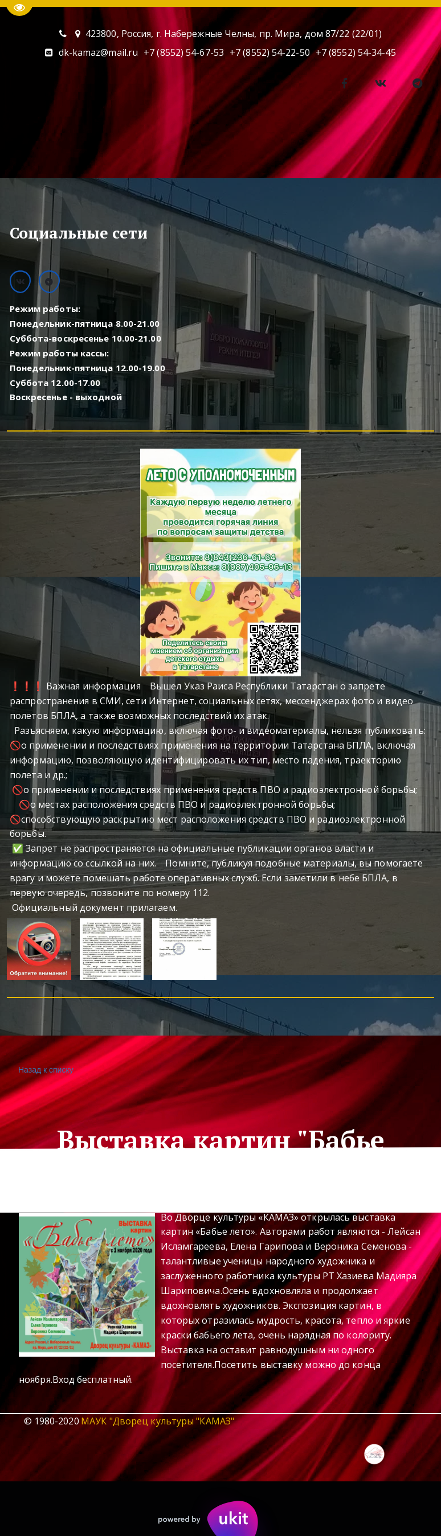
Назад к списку (44, 1070)
